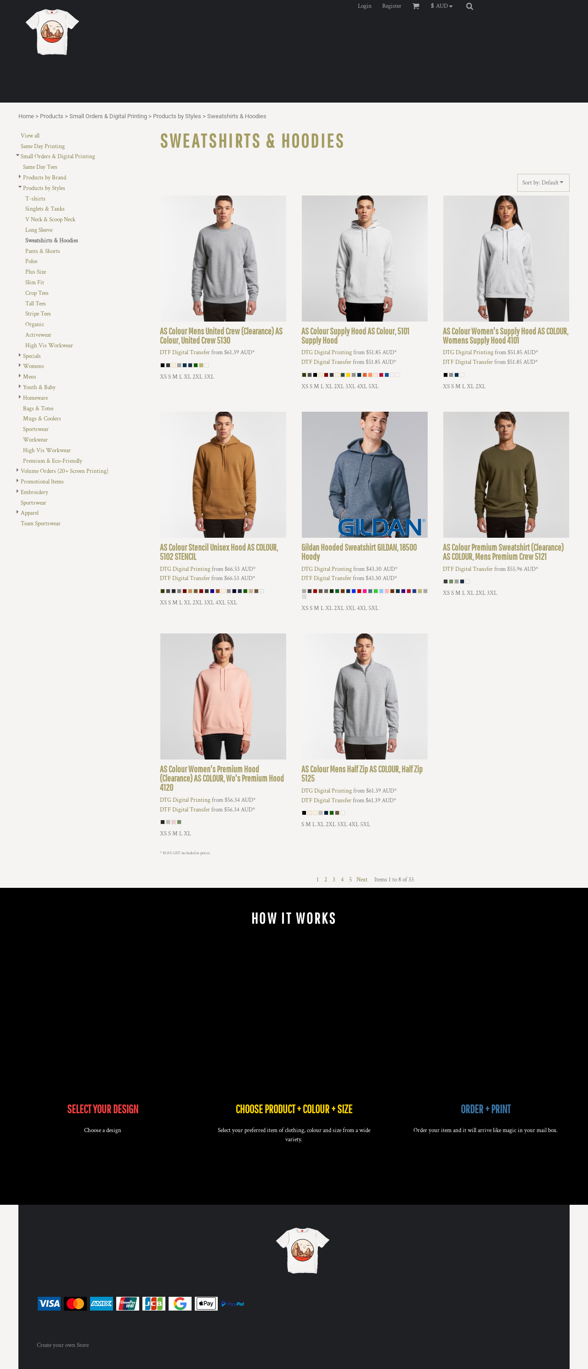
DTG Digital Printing (326, 353)
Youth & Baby (39, 387)
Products (51, 116)
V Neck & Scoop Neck (50, 220)
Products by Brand (44, 178)
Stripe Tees (38, 314)
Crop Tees (37, 293)
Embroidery (34, 492)
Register (391, 6)
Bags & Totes (38, 409)
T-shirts (35, 199)
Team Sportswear (41, 524)
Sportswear (36, 429)
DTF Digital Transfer (185, 353)
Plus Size (35, 272)
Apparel (30, 513)
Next (362, 880)
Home (26, 116)
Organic (34, 324)
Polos (31, 261)
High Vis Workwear (49, 346)
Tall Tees (35, 304)
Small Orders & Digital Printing (108, 116)
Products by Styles (177, 116)
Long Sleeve (38, 230)
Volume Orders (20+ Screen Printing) (64, 471)
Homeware (35, 398)
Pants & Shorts (42, 251)
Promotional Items (42, 482)
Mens (29, 377)
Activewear (38, 335)
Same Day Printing (43, 146)
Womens (33, 366)
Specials (32, 356)
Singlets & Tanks (45, 209)
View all (30, 136)
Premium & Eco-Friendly (52, 461)
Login (365, 6)
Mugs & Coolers (42, 419)
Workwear (35, 440)
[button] (444, 6)
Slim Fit (34, 283)
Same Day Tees (40, 167)
